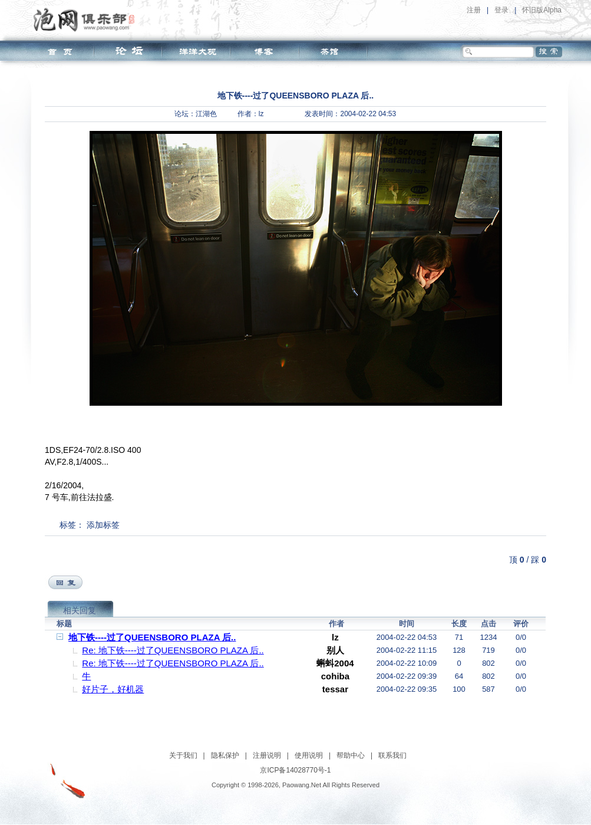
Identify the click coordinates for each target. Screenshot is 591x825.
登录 (501, 10)
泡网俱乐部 (86, 19)
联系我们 (392, 755)
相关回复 (79, 610)
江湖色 (206, 114)
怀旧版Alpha (542, 10)
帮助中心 (350, 755)
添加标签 (103, 525)
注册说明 (267, 755)
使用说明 (309, 755)
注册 (474, 10)
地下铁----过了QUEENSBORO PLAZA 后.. (152, 637)
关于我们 (183, 755)
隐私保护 (225, 755)
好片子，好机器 (113, 689)
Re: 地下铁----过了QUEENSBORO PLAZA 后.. (172, 650)
